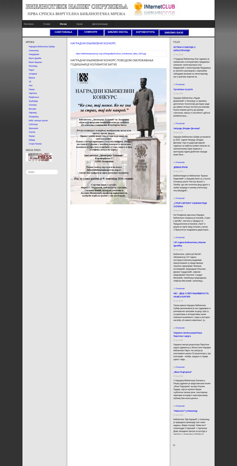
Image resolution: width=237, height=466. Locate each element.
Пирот (31, 70)
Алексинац (34, 50)
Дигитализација (100, 24)
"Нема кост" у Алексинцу (185, 411)
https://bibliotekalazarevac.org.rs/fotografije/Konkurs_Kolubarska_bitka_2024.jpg (111, 54)
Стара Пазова (35, 144)
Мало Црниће (35, 58)
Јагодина (33, 74)
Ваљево (32, 109)
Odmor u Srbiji (179, 460)
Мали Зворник (35, 62)
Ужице (31, 89)
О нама (46, 24)
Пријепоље (34, 97)
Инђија (32, 140)
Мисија (63, 24)
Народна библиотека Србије (42, 46)
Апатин (32, 132)
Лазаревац (34, 116)
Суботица (33, 124)
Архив (79, 24)
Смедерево (34, 54)
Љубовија (33, 101)
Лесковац (33, 66)
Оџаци (32, 136)
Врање (32, 78)
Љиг (31, 85)
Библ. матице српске (38, 120)
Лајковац (33, 113)
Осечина (33, 105)
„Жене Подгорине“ (182, 372)
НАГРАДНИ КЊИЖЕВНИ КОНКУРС (93, 43)
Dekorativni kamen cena (183, 454)
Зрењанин (33, 128)
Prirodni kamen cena (182, 451)
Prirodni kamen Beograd (183, 457)
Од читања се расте (183, 89)
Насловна (28, 24)
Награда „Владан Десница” (186, 128)
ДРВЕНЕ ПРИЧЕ (180, 167)
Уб (30, 82)
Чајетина (33, 93)
